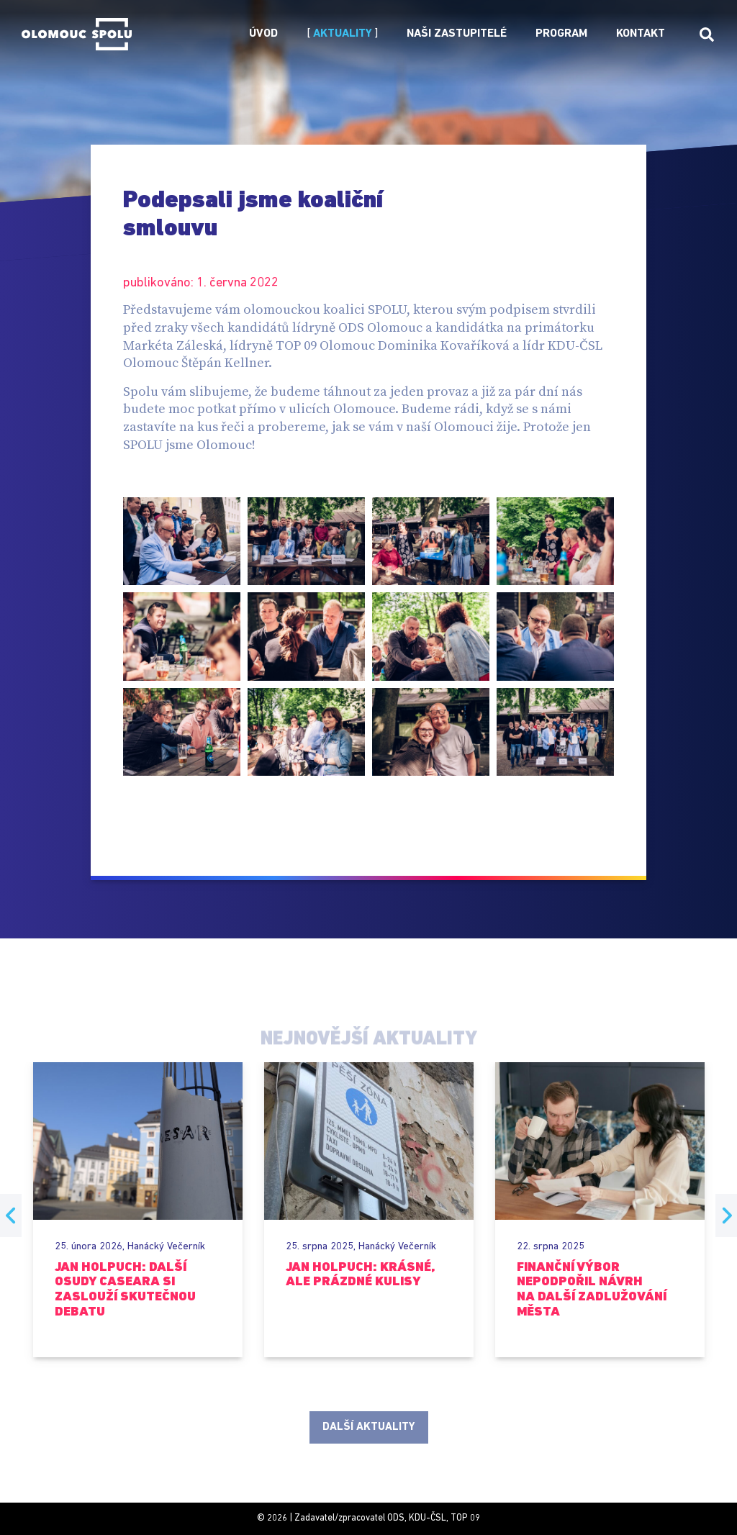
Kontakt (640, 34)
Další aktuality (368, 1427)
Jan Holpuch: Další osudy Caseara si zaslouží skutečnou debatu (125, 1290)
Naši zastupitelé (457, 34)
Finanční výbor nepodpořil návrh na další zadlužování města (591, 1290)
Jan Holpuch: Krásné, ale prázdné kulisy (360, 1275)
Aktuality (342, 34)
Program (561, 34)
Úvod (263, 34)
